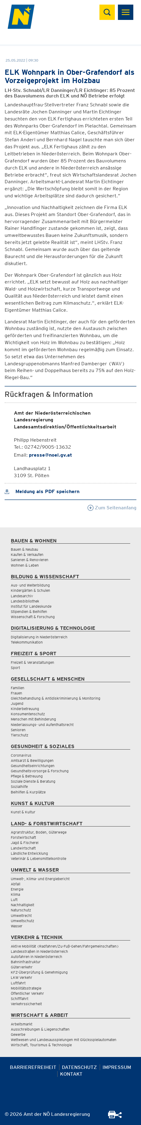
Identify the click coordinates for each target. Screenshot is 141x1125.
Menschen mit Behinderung (33, 719)
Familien (17, 688)
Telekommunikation (27, 642)
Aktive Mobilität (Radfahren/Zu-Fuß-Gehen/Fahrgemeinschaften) (65, 946)
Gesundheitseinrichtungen (32, 765)
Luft (14, 899)
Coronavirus (21, 755)
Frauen (16, 693)
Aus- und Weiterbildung (30, 585)
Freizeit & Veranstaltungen (32, 662)
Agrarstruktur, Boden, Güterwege (38, 832)
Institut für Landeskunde (31, 606)
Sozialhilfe (19, 786)
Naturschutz (21, 910)
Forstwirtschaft (23, 837)
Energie (17, 889)
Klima (15, 894)
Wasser (16, 926)
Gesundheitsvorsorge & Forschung (40, 771)
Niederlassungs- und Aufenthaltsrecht (42, 724)
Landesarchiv (22, 596)
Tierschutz (19, 735)
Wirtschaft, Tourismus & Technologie (41, 1045)
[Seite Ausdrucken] (112, 1116)
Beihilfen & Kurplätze (28, 792)
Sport (15, 667)
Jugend (17, 703)
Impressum (117, 1067)
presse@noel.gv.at (50, 455)
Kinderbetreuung (25, 708)
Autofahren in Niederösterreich (36, 956)
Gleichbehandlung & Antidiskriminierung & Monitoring (55, 698)
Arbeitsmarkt (21, 1024)
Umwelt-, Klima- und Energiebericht (40, 878)
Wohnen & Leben (25, 565)
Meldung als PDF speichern (42, 491)
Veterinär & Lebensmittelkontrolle (38, 858)
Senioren (18, 730)
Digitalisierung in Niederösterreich (39, 637)
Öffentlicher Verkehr (27, 993)
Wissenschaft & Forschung (33, 616)
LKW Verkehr (21, 977)
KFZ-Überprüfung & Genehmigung (39, 972)
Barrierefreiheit (33, 1067)
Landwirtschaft (23, 848)
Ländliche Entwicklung (29, 853)
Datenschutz (79, 1067)
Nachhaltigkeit (22, 905)
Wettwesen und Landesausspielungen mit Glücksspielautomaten (63, 1039)
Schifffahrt (19, 998)
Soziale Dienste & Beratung (33, 781)
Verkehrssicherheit (26, 1003)
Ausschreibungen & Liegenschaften (40, 1029)
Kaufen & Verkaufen (27, 554)
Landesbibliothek (25, 601)
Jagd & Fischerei (24, 842)
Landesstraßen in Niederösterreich (39, 951)
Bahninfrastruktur (26, 962)
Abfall (15, 884)
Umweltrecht (21, 915)
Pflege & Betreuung (27, 776)
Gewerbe (18, 1034)
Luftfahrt (18, 983)
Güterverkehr (22, 967)
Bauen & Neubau (24, 549)
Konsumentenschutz (28, 714)
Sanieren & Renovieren (29, 559)
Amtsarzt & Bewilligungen (32, 760)
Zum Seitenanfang (111, 508)
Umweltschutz (22, 920)
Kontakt (71, 1074)
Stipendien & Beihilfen (29, 611)
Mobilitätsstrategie (26, 988)
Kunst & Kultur (23, 812)
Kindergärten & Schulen (30, 590)
